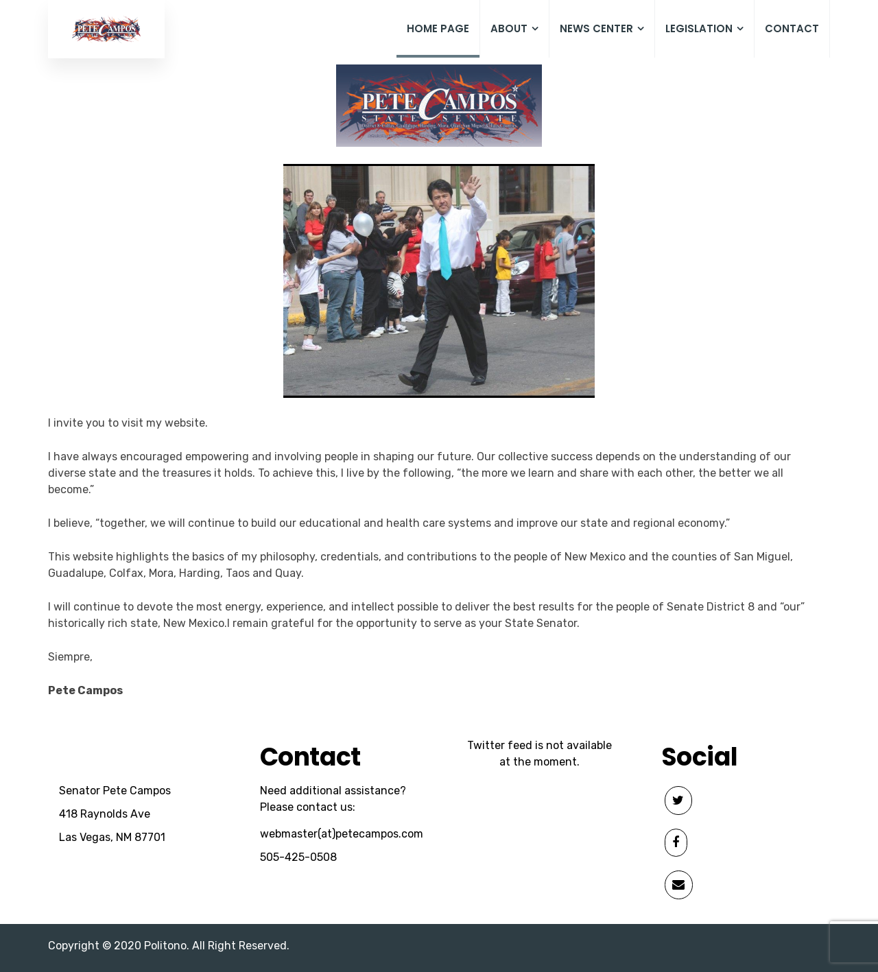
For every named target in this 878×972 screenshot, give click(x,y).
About (514, 29)
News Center (602, 29)
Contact (792, 28)
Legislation (704, 29)
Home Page (438, 28)
